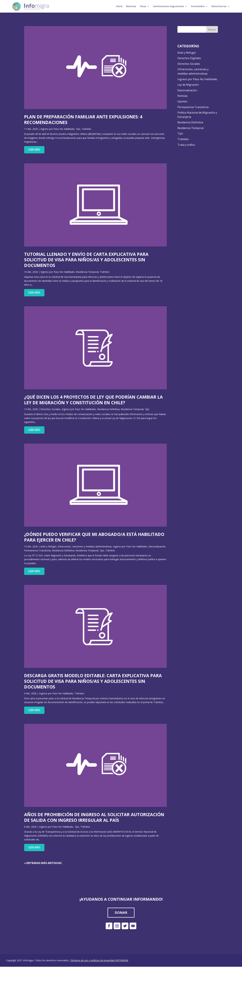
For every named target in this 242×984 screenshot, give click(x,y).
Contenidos (198, 6)
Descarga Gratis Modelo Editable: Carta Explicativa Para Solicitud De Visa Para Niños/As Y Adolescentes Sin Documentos (93, 681)
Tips (78, 128)
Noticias (131, 6)
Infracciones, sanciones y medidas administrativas (85, 546)
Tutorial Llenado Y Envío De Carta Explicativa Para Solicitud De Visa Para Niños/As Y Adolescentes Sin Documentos (86, 259)
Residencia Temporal (87, 271)
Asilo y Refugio (48, 546)
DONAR (121, 912)
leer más (34, 149)
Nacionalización (156, 546)
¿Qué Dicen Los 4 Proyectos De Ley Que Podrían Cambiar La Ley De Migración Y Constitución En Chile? (93, 400)
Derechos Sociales (50, 409)
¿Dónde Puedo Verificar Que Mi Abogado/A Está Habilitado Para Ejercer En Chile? (94, 537)
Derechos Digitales (189, 58)
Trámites (86, 128)
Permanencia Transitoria (37, 550)
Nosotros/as (219, 6)
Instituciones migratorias (168, 6)
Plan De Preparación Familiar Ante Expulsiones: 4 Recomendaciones (83, 119)
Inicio (119, 6)
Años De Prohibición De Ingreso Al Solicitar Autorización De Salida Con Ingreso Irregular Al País (94, 817)
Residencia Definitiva (108, 409)
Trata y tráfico (186, 145)
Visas (143, 6)
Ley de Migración (188, 84)
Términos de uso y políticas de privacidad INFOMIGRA (99, 960)
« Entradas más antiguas (43, 863)
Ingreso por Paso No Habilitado (57, 128)
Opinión (182, 101)
